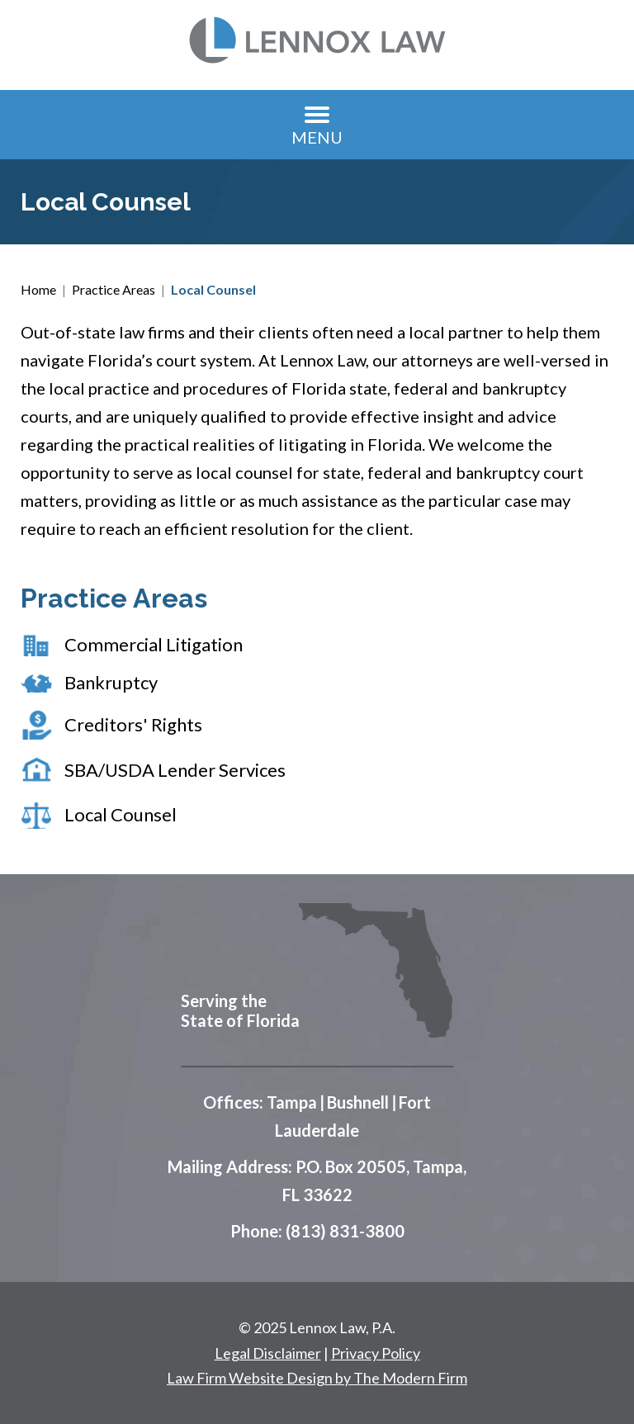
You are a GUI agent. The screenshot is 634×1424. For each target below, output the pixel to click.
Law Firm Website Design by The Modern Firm (317, 1378)
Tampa (292, 1102)
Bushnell (358, 1102)
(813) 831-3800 (345, 1231)
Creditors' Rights (133, 724)
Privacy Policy (375, 1353)
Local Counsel (120, 814)
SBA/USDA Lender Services (175, 770)
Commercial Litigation (153, 644)
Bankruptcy (111, 682)
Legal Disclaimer (268, 1353)
